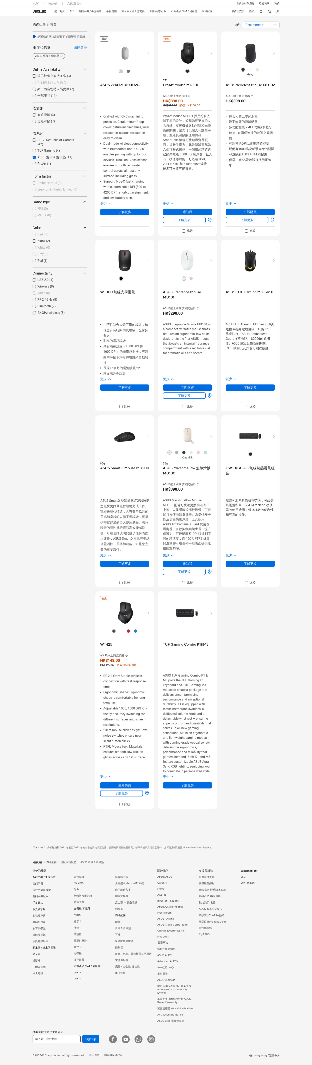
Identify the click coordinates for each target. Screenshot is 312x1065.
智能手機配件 (40, 896)
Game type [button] (60, 202)
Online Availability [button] (60, 69)
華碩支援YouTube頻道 (211, 915)
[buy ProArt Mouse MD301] (180, 85)
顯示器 (36, 954)
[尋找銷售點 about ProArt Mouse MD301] (209, 220)
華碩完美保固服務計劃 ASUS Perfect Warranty (174, 1000)
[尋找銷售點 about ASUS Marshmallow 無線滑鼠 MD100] (209, 572)
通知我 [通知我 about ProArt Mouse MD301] (187, 212)
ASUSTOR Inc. (165, 918)
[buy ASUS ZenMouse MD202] (120, 85)
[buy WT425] (106, 644)
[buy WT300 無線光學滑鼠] (117, 292)
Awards (161, 894)
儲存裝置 (79, 959)
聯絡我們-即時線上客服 (212, 889)
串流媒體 (120, 973)
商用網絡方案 (123, 889)
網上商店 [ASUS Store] (60, 11)
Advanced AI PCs (167, 961)
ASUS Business (166, 980)
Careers (162, 882)
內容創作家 (39, 922)
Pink (42, 234)
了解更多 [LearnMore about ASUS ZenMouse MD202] (124, 212)
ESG (243, 876)
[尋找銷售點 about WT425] (146, 793)
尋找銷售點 (205, 928)
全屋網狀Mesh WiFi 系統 (129, 883)
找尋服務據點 (206, 883)
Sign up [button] (90, 1039)
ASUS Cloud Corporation (172, 924)
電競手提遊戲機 (42, 890)
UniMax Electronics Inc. (171, 930)
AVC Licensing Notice (170, 1014)
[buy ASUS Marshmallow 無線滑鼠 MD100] (187, 470)
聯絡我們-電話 (207, 902)
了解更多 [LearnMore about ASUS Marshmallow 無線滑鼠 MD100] (184, 572)
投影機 (36, 960)
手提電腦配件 (40, 941)
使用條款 (94, 1055)
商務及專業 (39, 915)
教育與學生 (39, 928)
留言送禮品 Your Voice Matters (175, 1008)
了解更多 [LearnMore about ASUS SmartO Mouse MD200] (124, 564)
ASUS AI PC (164, 955)
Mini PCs (79, 883)
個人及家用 (39, 909)
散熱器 (78, 934)
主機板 (78, 915)
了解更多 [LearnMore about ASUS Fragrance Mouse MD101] (184, 395)
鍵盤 (117, 922)
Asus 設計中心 (165, 967)
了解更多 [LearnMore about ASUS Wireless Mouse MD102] (247, 220)
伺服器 (119, 909)
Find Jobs (163, 936)
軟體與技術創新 (83, 895)
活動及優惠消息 (166, 949)
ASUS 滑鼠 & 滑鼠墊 (92, 862)
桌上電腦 (38, 973)
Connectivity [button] (60, 273)
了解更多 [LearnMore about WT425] (121, 793)
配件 (76, 889)
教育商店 (264, 3)
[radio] (121, 71)
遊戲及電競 (39, 935)
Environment (247, 882)
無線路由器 (121, 877)
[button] (245, 3)
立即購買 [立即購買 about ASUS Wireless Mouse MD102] (250, 212)
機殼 (76, 928)
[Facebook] (113, 1039)
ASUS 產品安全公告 (210, 909)
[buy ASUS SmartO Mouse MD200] (124, 468)
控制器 (119, 947)
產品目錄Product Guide (212, 921)
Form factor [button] (60, 176)
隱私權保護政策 (113, 1055)
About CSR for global (170, 906)
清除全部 (80, 47)
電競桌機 (79, 877)
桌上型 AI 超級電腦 (126, 902)
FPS (42, 208)
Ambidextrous (49, 183)
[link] (39, 11)
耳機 (117, 934)
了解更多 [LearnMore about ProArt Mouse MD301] (184, 220)
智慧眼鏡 (79, 902)
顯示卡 (78, 921)
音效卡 (78, 947)
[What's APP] (139, 1039)
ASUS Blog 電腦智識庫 (170, 1021)
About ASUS (164, 876)
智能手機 (38, 883)
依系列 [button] (60, 133)
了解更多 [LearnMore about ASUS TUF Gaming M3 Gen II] (250, 387)
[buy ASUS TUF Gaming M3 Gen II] (249, 292)
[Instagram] (151, 1039)
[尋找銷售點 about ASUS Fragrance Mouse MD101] (209, 395)
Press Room (164, 912)
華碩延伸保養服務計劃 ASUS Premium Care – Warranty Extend (174, 989)
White (43, 247)
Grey (43, 254)
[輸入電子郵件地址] (57, 1039)
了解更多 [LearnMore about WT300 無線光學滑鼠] (124, 387)
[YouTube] (126, 1039)
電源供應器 (80, 940)
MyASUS (204, 934)
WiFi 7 (77, 972)
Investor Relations (168, 900)
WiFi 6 (77, 978)
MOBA (44, 215)
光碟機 (78, 953)
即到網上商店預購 (52, 82)
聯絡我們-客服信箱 (210, 896)
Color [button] (60, 228)
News (160, 888)
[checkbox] (58, 83)
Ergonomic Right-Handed (57, 189)
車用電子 (162, 973)
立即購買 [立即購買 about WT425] (124, 785)
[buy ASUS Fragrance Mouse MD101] (187, 294)
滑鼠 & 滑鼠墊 (123, 928)
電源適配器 (121, 960)
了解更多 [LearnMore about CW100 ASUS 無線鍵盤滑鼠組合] (250, 564)
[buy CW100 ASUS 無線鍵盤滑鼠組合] (250, 470)
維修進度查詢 (206, 877)
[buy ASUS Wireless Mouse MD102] (250, 85)
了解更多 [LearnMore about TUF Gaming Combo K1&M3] (187, 785)
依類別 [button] (60, 108)
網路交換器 (121, 896)
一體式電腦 (39, 967)
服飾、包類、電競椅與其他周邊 (133, 953)
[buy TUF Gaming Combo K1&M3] (185, 644)
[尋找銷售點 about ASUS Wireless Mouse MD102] (271, 220)
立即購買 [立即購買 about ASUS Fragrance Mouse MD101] (187, 387)
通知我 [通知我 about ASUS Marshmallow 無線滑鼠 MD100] (187, 564)
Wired (43, 293)
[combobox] (261, 25)
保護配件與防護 (124, 941)
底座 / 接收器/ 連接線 (127, 966)
